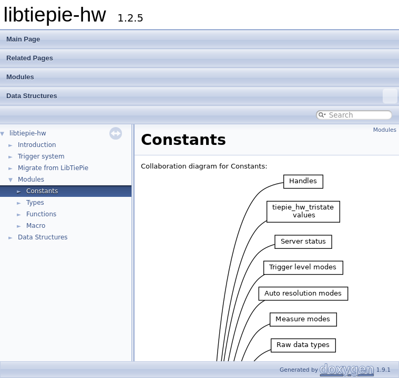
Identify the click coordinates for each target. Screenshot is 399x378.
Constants (42, 191)
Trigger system (41, 156)
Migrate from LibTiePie (53, 168)
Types (35, 202)
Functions (41, 214)
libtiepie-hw (27, 133)
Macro (35, 225)
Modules (20, 77)
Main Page (23, 39)
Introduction (37, 145)
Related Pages (29, 58)
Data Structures (201, 96)
